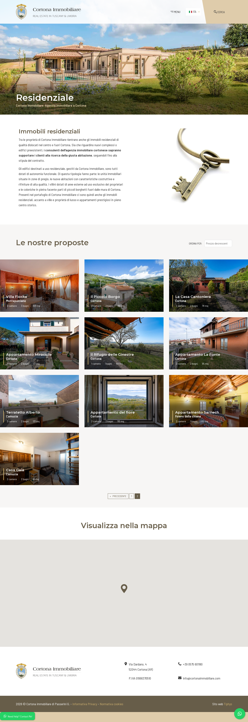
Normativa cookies (111, 704)
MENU (175, 11)
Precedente (119, 496)
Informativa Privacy (84, 704)
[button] (124, 588)
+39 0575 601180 (193, 664)
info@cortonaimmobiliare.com (201, 678)
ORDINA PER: (195, 243)
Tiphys (228, 704)
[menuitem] (193, 12)
